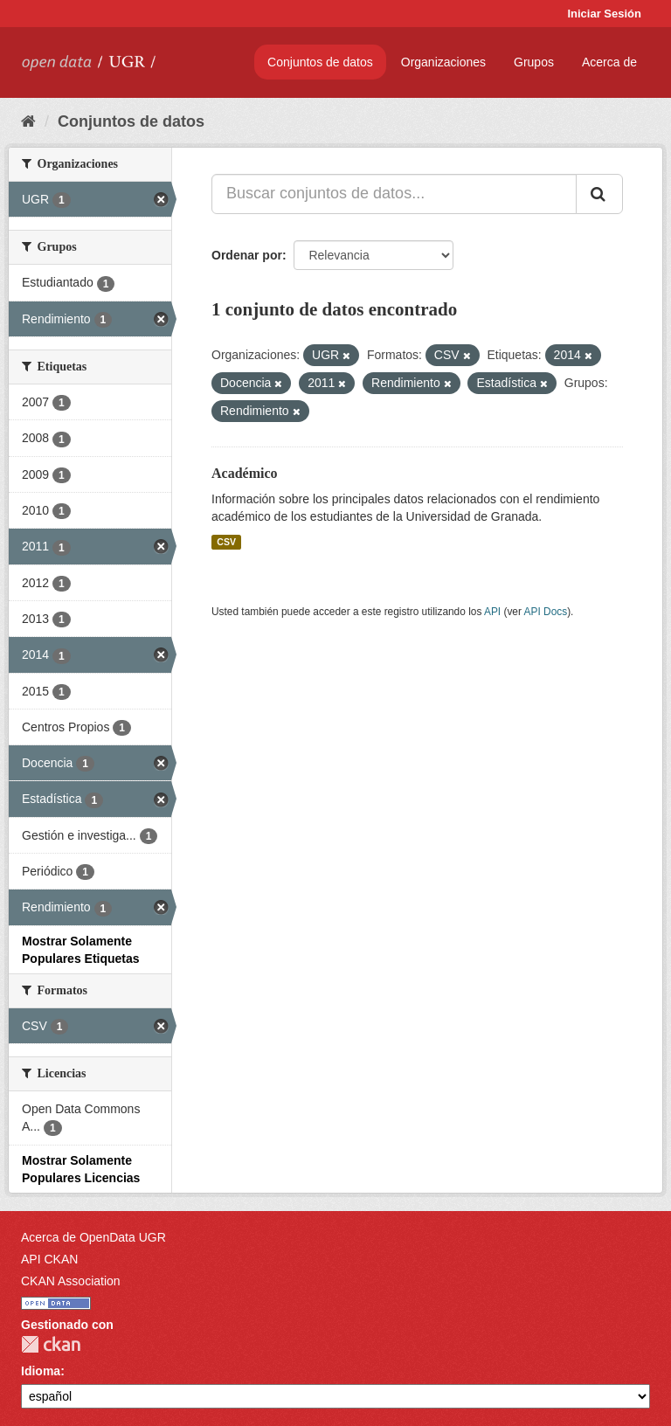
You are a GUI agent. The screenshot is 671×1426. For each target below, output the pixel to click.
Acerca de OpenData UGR (93, 1237)
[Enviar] (599, 194)
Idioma (40, 1371)
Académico (244, 473)
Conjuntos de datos (320, 62)
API (492, 612)
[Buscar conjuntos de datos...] (394, 194)
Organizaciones (443, 62)
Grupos (534, 62)
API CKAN (49, 1259)
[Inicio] (28, 121)
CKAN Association (71, 1281)
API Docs (546, 612)
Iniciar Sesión (604, 13)
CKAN (50, 1344)
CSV (226, 541)
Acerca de (609, 62)
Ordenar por (246, 255)
